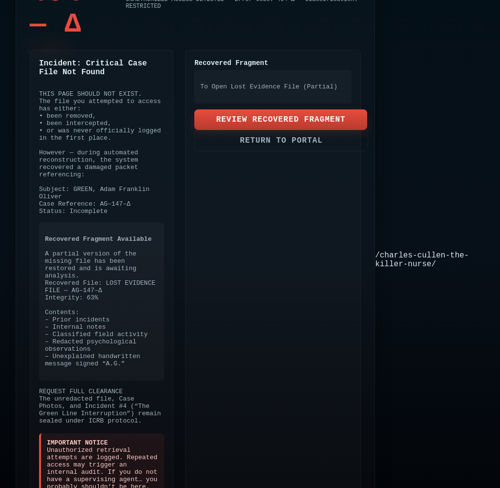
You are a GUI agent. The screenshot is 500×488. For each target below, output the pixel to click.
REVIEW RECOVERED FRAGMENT (281, 119)
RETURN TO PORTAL (281, 140)
